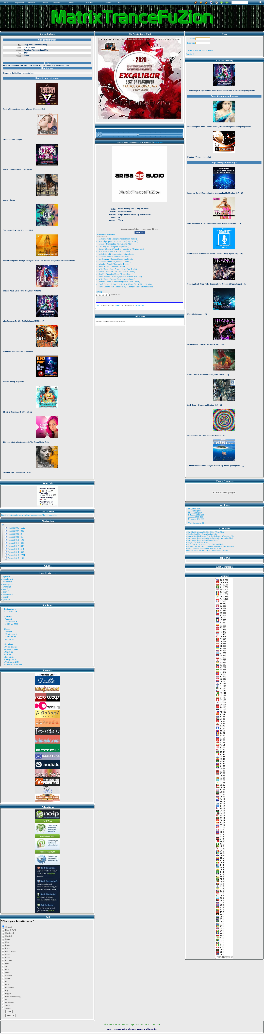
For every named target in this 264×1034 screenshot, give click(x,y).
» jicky (4, 592)
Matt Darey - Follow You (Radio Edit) (114, 251)
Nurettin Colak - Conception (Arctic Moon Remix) (119, 282)
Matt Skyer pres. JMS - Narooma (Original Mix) (118, 241)
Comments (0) (139, 305)
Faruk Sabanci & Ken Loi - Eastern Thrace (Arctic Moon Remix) (125, 284)
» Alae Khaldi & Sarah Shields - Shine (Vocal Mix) (205, 532)
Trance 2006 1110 (16, 528)
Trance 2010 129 (16, 540)
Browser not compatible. (47, 257)
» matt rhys (5, 589)
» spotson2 (5, 599)
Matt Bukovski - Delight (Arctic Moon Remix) (118, 239)
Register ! (190, 54)
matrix (9, 611)
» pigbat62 (5, 577)
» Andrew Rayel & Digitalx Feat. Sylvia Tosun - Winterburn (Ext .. (210, 536)
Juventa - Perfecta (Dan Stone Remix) (114, 256)
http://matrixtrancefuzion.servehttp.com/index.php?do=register (26, 515)
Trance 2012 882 (16, 546)
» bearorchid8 (6, 582)
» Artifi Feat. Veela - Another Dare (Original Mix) (204, 544)
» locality (5, 597)
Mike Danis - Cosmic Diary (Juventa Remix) (117, 279)
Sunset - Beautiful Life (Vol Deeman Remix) (117, 271)
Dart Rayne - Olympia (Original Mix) (114, 246)
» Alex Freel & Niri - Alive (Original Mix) (201, 534)
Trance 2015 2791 (16, 555)
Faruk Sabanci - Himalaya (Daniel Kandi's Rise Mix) (120, 276)
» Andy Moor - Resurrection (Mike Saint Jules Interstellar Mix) (209, 538)
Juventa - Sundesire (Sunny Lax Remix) (115, 261)
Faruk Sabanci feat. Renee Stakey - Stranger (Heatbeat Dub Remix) (126, 287)
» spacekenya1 (7, 579)
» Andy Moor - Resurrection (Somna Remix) (202, 540)
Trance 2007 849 (16, 531)
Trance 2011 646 (16, 543)
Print (97, 305)
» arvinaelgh (6, 587)
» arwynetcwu (7, 594)
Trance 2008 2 (15, 534)
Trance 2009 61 (15, 537)
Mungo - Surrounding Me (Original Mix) (115, 244)
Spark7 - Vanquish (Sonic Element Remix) (116, 274)
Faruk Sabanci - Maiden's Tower (112, 266)
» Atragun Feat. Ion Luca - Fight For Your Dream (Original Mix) (210, 546)
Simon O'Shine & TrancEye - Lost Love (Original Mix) (121, 249)
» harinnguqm (6, 584)
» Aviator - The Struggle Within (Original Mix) (203, 548)
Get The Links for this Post (105, 235)
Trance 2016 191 (16, 558)
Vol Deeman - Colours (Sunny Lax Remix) (116, 259)
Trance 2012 (158, 142)
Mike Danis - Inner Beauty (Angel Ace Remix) (118, 269)
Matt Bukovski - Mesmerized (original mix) (116, 254)
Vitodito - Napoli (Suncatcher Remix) (114, 264)
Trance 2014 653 (16, 552)
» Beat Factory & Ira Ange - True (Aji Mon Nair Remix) (206, 550)
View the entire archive (196, 523)
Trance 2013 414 (16, 549)
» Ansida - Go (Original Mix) (196, 542)
